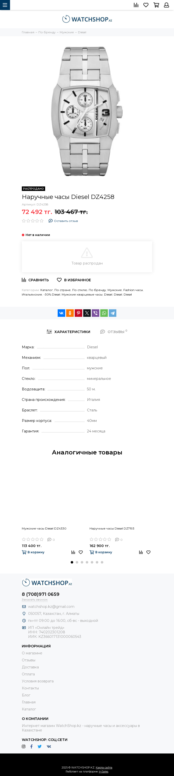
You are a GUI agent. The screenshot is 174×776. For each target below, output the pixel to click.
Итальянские (32, 294)
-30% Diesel (52, 294)
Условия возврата (38, 681)
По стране (62, 290)
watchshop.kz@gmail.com (51, 606)
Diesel (108, 294)
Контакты (30, 688)
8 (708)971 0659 (40, 594)
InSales (103, 771)
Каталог (46, 290)
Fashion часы (133, 290)
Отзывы (28, 660)
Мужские (115, 290)
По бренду (97, 290)
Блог (26, 695)
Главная (29, 702)
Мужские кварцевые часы (82, 294)
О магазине (32, 653)
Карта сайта (104, 767)
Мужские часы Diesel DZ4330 (44, 528)
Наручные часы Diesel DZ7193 (112, 528)
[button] (72, 562)
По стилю (79, 290)
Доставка (30, 667)
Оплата (28, 674)
